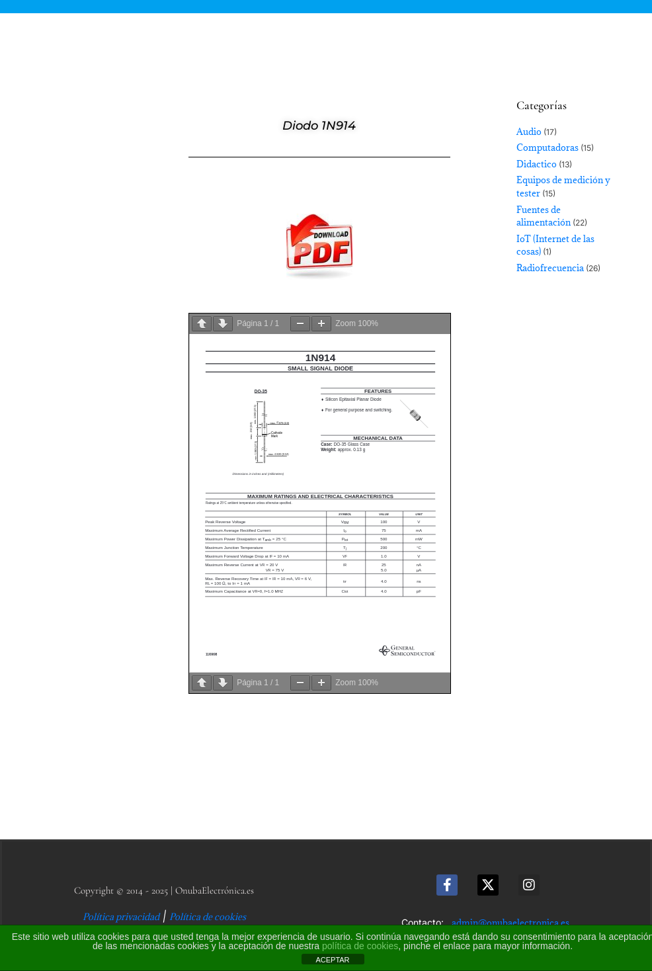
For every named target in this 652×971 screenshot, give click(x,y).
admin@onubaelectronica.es (510, 923)
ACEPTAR (332, 960)
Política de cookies (207, 917)
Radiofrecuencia (550, 268)
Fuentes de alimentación (543, 216)
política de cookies (360, 946)
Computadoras (547, 147)
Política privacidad (121, 917)
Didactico (536, 164)
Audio (529, 132)
